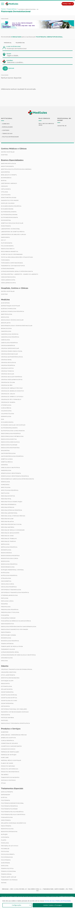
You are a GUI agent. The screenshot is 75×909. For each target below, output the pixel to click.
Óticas (3, 783)
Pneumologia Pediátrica (9, 609)
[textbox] (14, 55)
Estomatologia (6, 686)
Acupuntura (5, 302)
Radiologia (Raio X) (7, 248)
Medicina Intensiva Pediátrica (11, 510)
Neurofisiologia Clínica (9, 558)
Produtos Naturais (8, 766)
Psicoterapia (6, 860)
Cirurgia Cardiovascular (10, 348)
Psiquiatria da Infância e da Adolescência (16, 620)
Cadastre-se (61, 125)
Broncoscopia (6, 328)
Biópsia (3, 180)
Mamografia (5, 237)
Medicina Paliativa (7, 521)
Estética (4, 797)
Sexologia (4, 865)
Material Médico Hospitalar (11, 760)
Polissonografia (7, 245)
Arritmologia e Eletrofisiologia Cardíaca (16, 169)
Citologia (4, 191)
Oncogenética (6, 581)
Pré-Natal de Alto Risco (9, 845)
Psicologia (5, 851)
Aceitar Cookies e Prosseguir (52, 905)
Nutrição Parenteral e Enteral (12, 569)
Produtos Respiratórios (10, 771)
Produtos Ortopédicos (9, 768)
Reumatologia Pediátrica (10, 640)
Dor (2, 419)
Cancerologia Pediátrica (10, 337)
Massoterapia (6, 825)
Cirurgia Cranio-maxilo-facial (11, 351)
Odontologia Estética (9, 697)
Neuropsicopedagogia (9, 831)
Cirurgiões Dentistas (8, 672)
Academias (4, 732)
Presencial (8, 42)
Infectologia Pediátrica (9, 490)
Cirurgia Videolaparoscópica (11, 379)
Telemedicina (20, 42)
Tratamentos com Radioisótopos (13, 265)
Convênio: (9, 60)
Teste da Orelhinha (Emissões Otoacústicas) (17, 257)
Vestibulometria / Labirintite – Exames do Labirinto (19, 274)
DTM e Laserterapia (8, 675)
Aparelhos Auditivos (8, 737)
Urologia (4, 660)
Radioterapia (6, 632)
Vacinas (3, 882)
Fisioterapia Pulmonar (9, 808)
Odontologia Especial (9, 694)
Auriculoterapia (7, 791)
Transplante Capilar (8, 877)
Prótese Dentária (7, 717)
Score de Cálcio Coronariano (12, 254)
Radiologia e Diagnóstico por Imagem (14, 629)
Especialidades (7, 127)
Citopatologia (6, 405)
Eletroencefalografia (9, 427)
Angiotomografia (7, 166)
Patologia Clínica (7, 601)
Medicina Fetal (6, 498)
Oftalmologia (6, 578)
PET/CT (3, 240)
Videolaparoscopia (8, 279)
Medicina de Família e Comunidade (13, 530)
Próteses (4, 720)
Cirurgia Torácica (7, 371)
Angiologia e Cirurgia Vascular (12, 320)
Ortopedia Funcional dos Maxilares (14, 709)
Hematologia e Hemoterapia (11, 473)
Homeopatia (5, 484)
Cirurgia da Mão (6, 385)
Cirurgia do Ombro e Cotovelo (12, 396)
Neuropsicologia (7, 828)
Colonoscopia (6, 410)
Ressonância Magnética (9, 251)
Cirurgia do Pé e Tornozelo (11, 399)
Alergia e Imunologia (8, 308)
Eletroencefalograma (9, 214)
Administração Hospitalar (10, 305)
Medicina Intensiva (7, 507)
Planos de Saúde (7, 763)
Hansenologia (6, 470)
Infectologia (5, 487)
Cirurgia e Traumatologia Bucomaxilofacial (16, 669)
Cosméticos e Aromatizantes (11, 746)
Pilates (3, 840)
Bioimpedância (6, 177)
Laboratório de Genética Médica (12, 231)
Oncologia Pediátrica (9, 586)
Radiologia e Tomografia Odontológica (15, 723)
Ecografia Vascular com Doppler (13, 425)
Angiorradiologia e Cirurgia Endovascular (16, 325)
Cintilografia (6, 189)
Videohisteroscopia (8, 277)
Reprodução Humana (8, 635)
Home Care (5, 757)
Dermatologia (6, 416)
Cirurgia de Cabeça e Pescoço (12, 388)
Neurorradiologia (8, 567)
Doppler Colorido (8, 203)
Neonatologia (6, 549)
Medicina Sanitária (7, 527)
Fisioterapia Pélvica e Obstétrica (13, 814)
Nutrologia (5, 572)
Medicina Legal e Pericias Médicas (13, 515)
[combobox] (14, 55)
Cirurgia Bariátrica (8, 345)
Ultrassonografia (7, 268)
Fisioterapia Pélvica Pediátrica (12, 811)
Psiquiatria (5, 615)
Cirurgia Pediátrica (8, 365)
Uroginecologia (7, 657)
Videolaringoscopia (8, 282)
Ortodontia (5, 706)
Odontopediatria (7, 703)
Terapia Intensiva (7, 643)
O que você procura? (13, 46)
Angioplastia (5, 322)
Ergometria (5, 450)
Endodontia (5, 683)
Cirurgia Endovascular (9, 354)
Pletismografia (6, 243)
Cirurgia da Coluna (8, 382)
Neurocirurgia (6, 552)
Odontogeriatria (7, 692)
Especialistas (12, 9)
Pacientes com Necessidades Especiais (15, 712)
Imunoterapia (6, 226)
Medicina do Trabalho (9, 538)
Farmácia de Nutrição (8, 754)
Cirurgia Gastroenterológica (12, 356)
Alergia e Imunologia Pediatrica (12, 311)
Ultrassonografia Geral (10, 652)
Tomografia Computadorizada (12, 262)
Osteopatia (5, 837)
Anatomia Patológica (8, 163)
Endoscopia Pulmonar (9, 444)
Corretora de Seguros (9, 743)
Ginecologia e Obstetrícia (10, 467)
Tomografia (5, 260)
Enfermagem (5, 794)
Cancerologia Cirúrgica (9, 334)
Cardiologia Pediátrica (9, 342)
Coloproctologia (7, 413)
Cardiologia (5, 339)
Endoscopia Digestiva (9, 439)
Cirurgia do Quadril (8, 402)
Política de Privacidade (10, 136)
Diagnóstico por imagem (10, 200)
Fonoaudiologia (7, 817)
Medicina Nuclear (7, 518)
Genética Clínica (7, 459)
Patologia (4, 598)
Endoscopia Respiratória (10, 447)
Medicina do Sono (7, 535)
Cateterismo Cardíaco (9, 183)
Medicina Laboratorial (9, 513)
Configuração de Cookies (66, 896)
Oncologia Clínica (7, 584)
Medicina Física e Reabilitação (11, 501)
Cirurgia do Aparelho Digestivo (12, 391)
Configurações (16, 905)
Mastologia (5, 493)
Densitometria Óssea (8, 197)
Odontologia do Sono (9, 700)
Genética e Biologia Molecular (12, 223)
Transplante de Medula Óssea (12, 646)
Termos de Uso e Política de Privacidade (58, 901)
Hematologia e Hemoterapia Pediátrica (15, 476)
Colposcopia (6, 194)
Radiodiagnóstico (7, 623)
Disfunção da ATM (7, 680)
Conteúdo (5, 130)
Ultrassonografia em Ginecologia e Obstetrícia (18, 655)
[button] (2, 4)
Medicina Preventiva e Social (11, 524)
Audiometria (5, 172)
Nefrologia (5, 544)
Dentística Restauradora (10, 677)
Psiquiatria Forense (8, 618)
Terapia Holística (7, 868)
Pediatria (4, 603)
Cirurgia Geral (6, 359)
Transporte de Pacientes (10, 777)
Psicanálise (5, 848)
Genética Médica (7, 461)
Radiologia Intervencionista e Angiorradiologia (18, 626)
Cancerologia (6, 331)
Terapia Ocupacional (8, 871)
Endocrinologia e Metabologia (12, 436)
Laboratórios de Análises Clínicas (13, 234)
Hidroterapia (6, 820)
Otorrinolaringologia (9, 595)
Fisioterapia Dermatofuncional (12, 803)
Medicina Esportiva (8, 496)
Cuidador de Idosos (8, 749)
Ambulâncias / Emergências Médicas (14, 734)
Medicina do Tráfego (8, 541)
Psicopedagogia (7, 857)
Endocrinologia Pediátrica (11, 433)
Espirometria (6, 220)
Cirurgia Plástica (7, 368)
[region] (37, 903)
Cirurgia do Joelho (8, 393)
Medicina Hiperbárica (8, 504)
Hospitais (4, 154)
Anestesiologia (6, 314)
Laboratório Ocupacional (10, 228)
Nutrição (4, 834)
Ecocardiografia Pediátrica (11, 206)
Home (3, 9)
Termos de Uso (7, 133)
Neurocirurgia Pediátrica (10, 555)
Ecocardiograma (7, 209)
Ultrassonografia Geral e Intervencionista (17, 271)
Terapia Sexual (6, 874)
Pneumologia (6, 606)
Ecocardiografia (7, 422)
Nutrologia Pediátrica (9, 575)
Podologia (5, 843)
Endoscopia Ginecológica (10, 442)
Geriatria (4, 464)
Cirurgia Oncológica (8, 362)
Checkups (4, 186)
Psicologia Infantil (8, 854)
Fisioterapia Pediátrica (9, 806)
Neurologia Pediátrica (9, 564)
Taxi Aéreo (4, 774)
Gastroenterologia (8, 453)
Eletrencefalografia (8, 211)
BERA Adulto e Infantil (9, 174)
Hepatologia (5, 481)
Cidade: (8, 53)
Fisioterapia (5, 800)
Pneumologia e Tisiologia (10, 612)
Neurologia (5, 561)
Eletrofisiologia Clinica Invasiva (13, 430)
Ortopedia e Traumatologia (11, 589)
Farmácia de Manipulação (10, 751)
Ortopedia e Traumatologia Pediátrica (15, 592)
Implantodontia (6, 689)
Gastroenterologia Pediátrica (12, 456)
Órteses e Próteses (8, 780)
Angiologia (5, 317)
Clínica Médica (6, 408)
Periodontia (5, 714)
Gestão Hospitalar (8, 152)
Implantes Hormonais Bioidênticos (13, 823)
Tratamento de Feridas (9, 879)
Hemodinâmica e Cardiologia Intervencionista (17, 479)
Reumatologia (6, 638)
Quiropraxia (5, 862)
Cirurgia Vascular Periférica (11, 376)
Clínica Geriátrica (7, 740)
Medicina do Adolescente (10, 532)
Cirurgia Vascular (7, 373)
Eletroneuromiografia (9, 217)
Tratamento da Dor (8, 649)
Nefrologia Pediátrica (9, 547)
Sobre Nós (5, 123)
